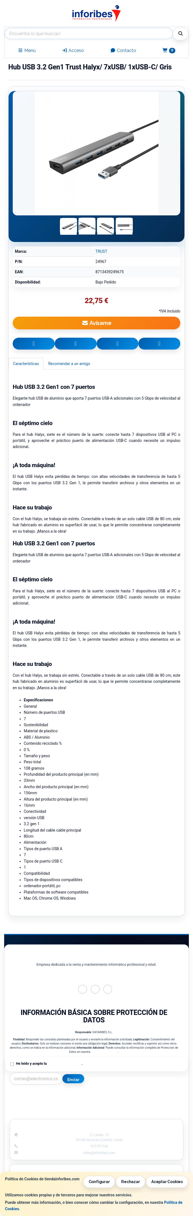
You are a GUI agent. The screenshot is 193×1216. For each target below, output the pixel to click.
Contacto (123, 50)
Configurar (99, 1181)
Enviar (73, 1079)
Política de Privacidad (104, 1051)
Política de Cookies (141, 1101)
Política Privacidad (51, 1101)
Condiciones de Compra (51, 1107)
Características (26, 363)
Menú (27, 50)
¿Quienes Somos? (51, 1113)
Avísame (96, 323)
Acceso (73, 50)
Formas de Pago (142, 1107)
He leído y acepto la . (49, 1063)
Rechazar (130, 1181)
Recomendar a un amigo (69, 363)
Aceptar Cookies (167, 1181)
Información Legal (142, 1095)
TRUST (101, 251)
